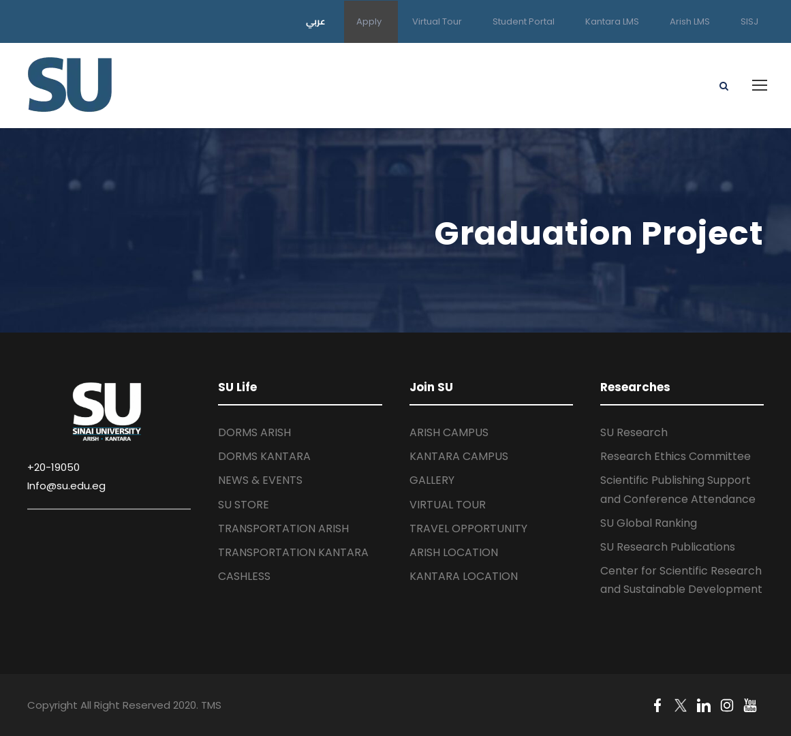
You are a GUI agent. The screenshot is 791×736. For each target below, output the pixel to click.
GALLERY (431, 480)
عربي (316, 21)
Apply (369, 21)
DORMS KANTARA (264, 456)
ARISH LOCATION (453, 552)
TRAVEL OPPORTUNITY (468, 528)
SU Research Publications (667, 547)
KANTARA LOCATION (463, 576)
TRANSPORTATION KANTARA (293, 552)
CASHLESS (244, 576)
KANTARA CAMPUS (458, 456)
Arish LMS (690, 21)
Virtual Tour (437, 21)
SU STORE (243, 504)
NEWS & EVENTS (260, 480)
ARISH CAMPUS (448, 432)
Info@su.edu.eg (66, 485)
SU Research (634, 432)
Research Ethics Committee (675, 456)
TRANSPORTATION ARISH (283, 528)
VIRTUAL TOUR (447, 504)
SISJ (749, 21)
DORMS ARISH (254, 432)
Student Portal (524, 21)
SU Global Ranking (648, 523)
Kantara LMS (612, 21)
